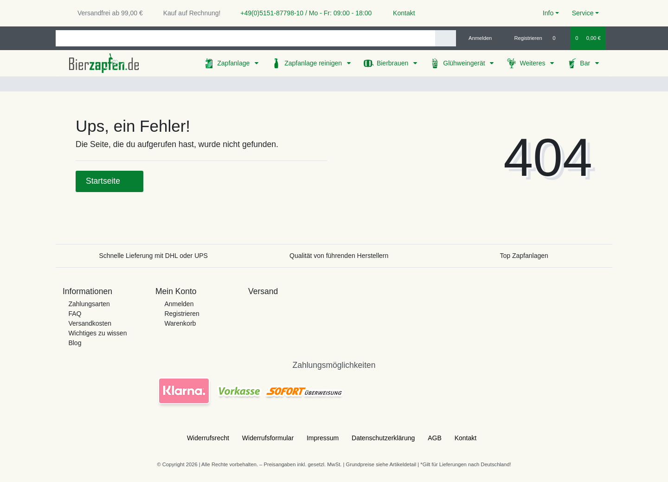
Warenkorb (180, 323)
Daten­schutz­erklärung (383, 438)
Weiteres (533, 63)
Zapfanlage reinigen (314, 63)
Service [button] (583, 13)
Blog (74, 343)
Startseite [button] (109, 181)
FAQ (74, 313)
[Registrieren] (523, 38)
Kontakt (400, 13)
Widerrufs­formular (268, 438)
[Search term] (245, 38)
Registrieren (181, 313)
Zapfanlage (234, 63)
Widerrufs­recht (208, 438)
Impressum (323, 438)
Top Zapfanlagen (524, 255)
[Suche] (445, 38)
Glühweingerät (465, 63)
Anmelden (178, 304)
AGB (435, 438)
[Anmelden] (476, 38)
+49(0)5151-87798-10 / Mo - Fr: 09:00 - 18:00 (302, 13)
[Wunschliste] (558, 38)
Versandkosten (89, 323)
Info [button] (548, 13)
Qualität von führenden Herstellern (338, 255)
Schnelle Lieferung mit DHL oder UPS (153, 255)
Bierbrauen (393, 63)
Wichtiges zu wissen (97, 333)
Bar (586, 63)
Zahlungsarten (89, 304)
